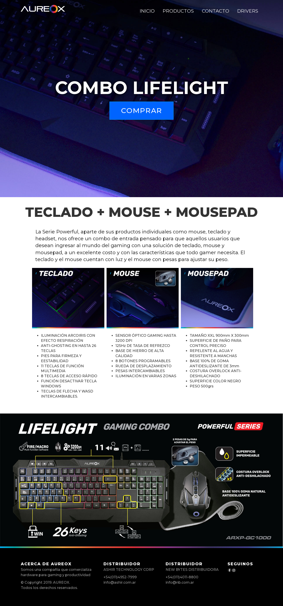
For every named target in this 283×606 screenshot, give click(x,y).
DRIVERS (247, 11)
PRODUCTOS (178, 11)
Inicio (147, 11)
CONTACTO (215, 11)
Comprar (141, 110)
